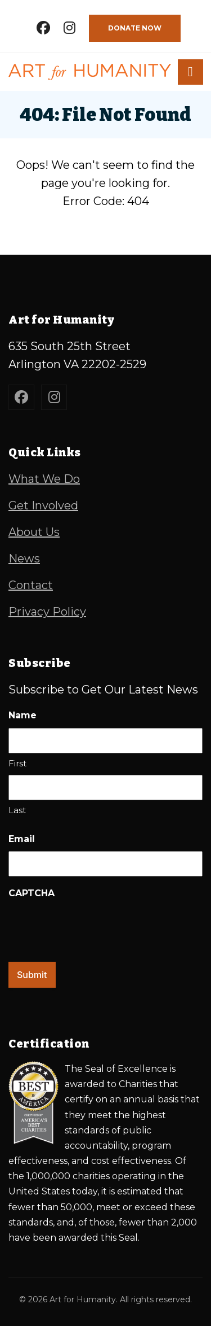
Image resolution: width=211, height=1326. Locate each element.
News (24, 558)
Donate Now (134, 28)
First (17, 763)
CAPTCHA (31, 893)
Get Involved (43, 505)
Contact (30, 585)
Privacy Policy (47, 611)
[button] (190, 72)
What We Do (44, 479)
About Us (34, 532)
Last (17, 810)
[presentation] (93, 927)
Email (21, 839)
